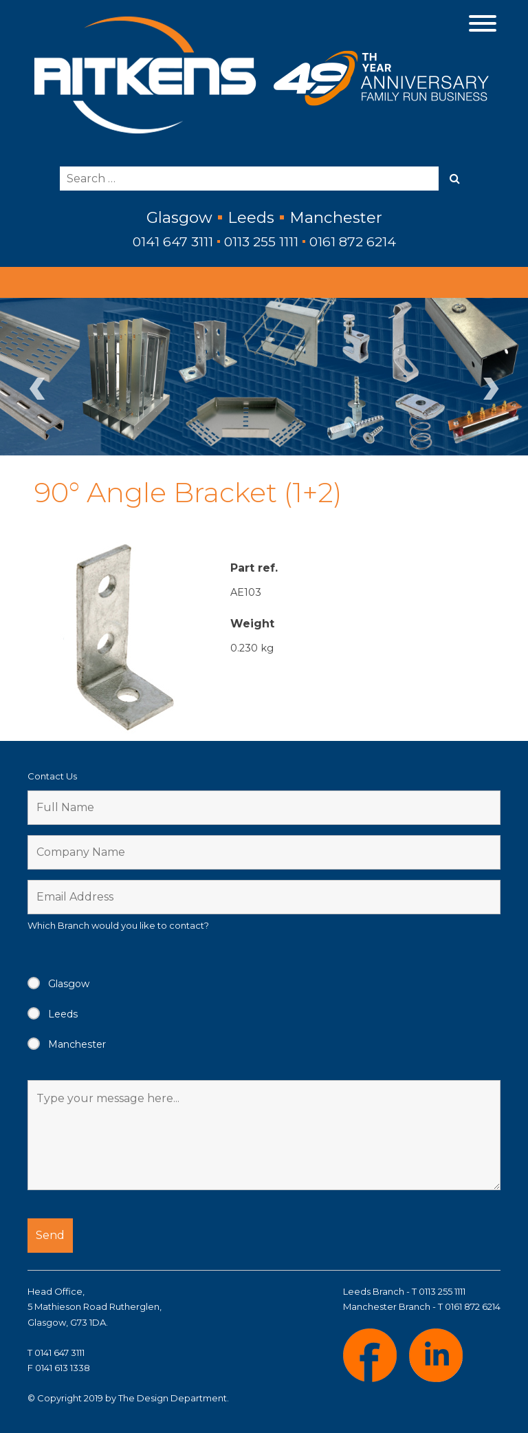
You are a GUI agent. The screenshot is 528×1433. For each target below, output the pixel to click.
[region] (264, 376)
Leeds (63, 1014)
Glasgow (68, 984)
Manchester (77, 1044)
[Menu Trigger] (483, 22)
